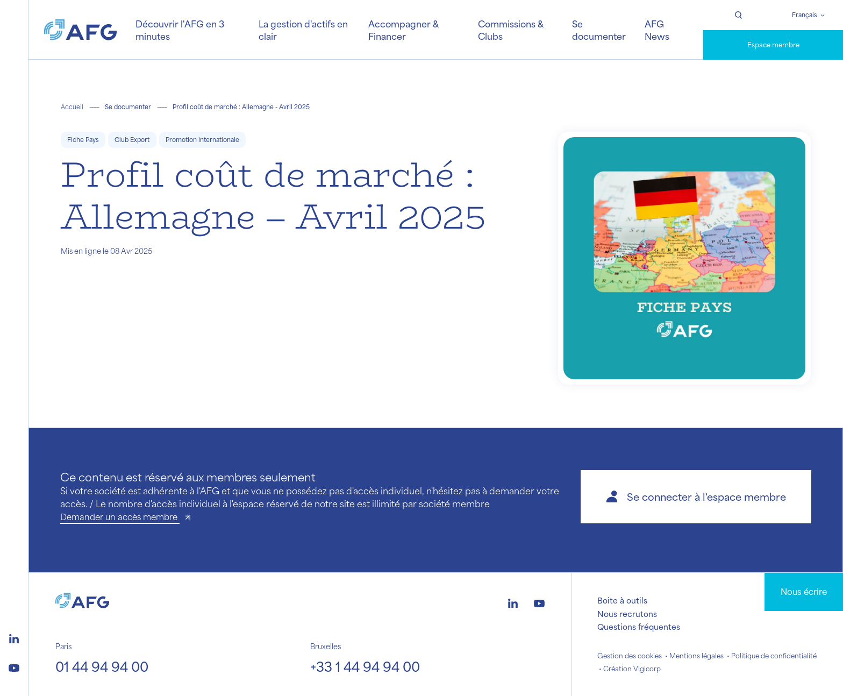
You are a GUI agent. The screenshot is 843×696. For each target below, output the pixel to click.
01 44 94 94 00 (101, 666)
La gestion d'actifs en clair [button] (303, 29)
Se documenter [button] (599, 29)
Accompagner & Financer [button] (403, 29)
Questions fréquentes (638, 626)
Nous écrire (804, 591)
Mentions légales (696, 655)
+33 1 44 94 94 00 (365, 666)
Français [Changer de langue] (804, 15)
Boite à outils (622, 600)
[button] (696, 496)
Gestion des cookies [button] (629, 655)
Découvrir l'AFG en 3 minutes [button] (179, 29)
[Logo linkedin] (14, 637)
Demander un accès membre (120, 516)
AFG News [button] (657, 29)
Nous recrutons (627, 614)
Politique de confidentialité (774, 655)
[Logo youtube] (14, 666)
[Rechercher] (738, 15)
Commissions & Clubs (510, 29)
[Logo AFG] (80, 29)
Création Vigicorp (632, 668)
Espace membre (773, 44)
